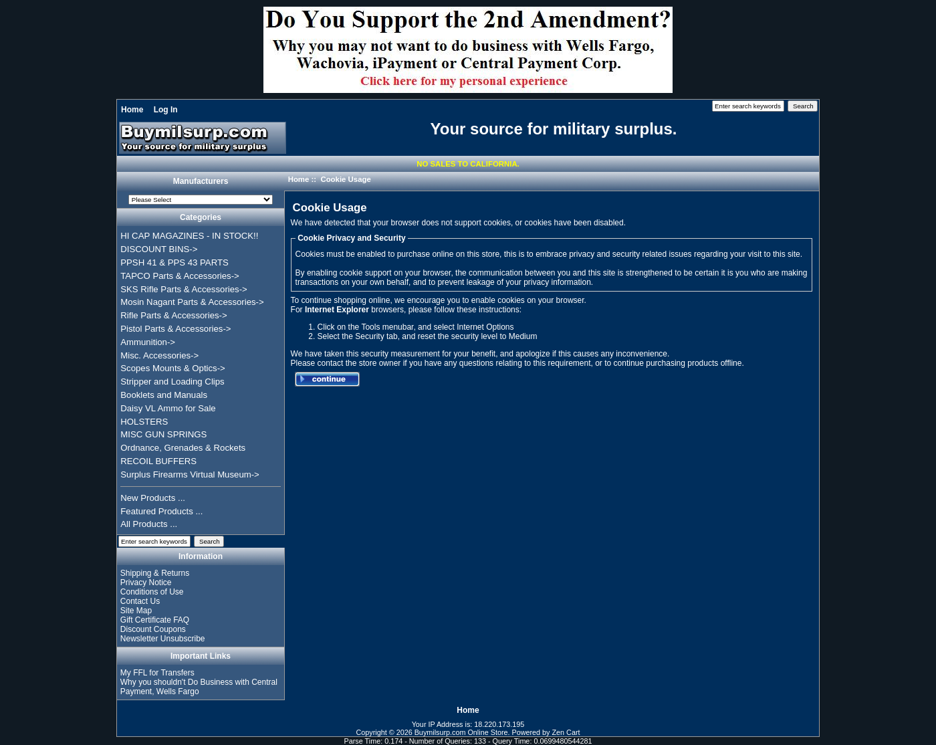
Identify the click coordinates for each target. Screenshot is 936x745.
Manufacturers (201, 182)
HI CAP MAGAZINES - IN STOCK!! (189, 236)
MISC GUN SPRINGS (163, 434)
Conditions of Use (152, 592)
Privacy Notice (146, 582)
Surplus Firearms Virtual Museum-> (189, 474)
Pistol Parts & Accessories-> (175, 329)
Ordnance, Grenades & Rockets (182, 448)
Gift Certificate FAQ (154, 620)
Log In (166, 109)
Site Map (136, 610)
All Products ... (148, 524)
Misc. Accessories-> (159, 355)
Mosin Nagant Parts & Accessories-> (191, 302)
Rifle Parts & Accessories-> (173, 315)
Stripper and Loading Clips (172, 382)
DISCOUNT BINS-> (158, 249)
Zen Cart (566, 732)
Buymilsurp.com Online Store (461, 732)
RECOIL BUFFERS (158, 461)
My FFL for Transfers (157, 672)
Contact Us (140, 601)
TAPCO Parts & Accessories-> (179, 276)
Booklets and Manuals (163, 395)
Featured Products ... (161, 511)
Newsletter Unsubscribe (162, 638)
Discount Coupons (153, 629)
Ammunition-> (147, 342)
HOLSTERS (144, 422)
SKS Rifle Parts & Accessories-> (183, 289)
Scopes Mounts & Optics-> (172, 368)
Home (132, 109)
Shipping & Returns (154, 573)
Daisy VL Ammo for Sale (167, 408)
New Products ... (152, 498)
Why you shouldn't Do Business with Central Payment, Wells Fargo (198, 686)
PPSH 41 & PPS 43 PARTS (174, 262)
